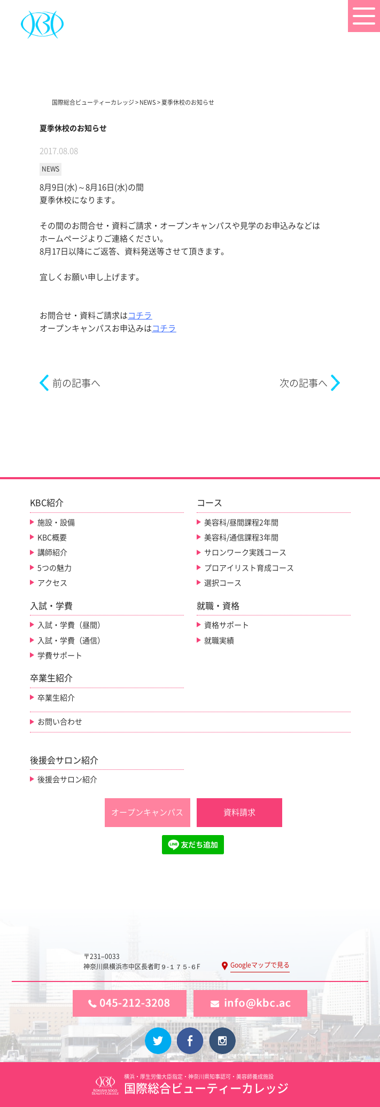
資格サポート (226, 625)
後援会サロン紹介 (67, 779)
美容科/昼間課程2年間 (241, 522)
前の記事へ (76, 383)
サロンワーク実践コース (245, 552)
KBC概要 (52, 537)
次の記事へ (304, 383)
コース (209, 502)
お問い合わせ (59, 722)
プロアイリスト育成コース (249, 568)
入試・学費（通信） (71, 640)
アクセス (52, 583)
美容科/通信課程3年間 (241, 537)
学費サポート (59, 655)
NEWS (50, 169)
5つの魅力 (54, 568)
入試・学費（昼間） (71, 625)
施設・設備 (56, 522)
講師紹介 (52, 552)
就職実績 (219, 640)
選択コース (223, 583)
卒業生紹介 (56, 697)
